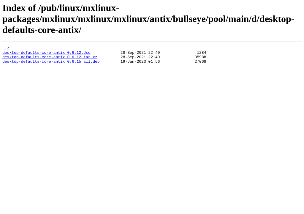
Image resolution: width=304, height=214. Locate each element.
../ (5, 48)
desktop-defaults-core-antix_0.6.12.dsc (46, 54)
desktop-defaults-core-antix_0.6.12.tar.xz (49, 59)
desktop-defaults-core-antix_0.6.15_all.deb (51, 64)
